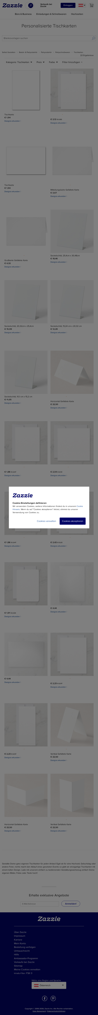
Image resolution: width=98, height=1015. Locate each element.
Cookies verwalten (46, 521)
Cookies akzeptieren (72, 521)
